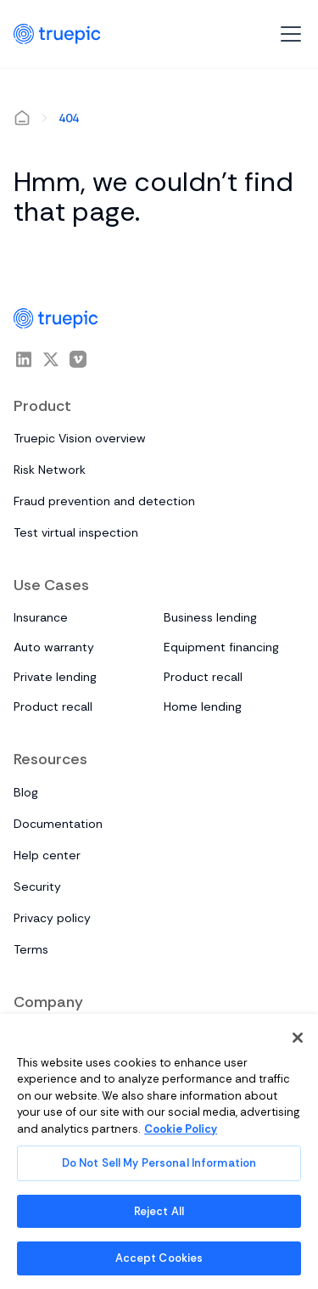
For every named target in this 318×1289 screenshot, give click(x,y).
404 (69, 118)
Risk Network (50, 469)
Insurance (41, 617)
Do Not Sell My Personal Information (159, 1163)
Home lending (203, 706)
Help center (47, 855)
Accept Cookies (159, 1258)
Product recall (203, 676)
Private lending (55, 676)
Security (37, 886)
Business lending (210, 617)
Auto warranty (54, 647)
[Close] (297, 1037)
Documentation (58, 823)
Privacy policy (52, 918)
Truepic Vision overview (80, 438)
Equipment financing (221, 647)
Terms (31, 949)
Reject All (159, 1211)
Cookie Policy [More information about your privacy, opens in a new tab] (180, 1129)
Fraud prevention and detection (104, 501)
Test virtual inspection (76, 532)
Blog (26, 792)
